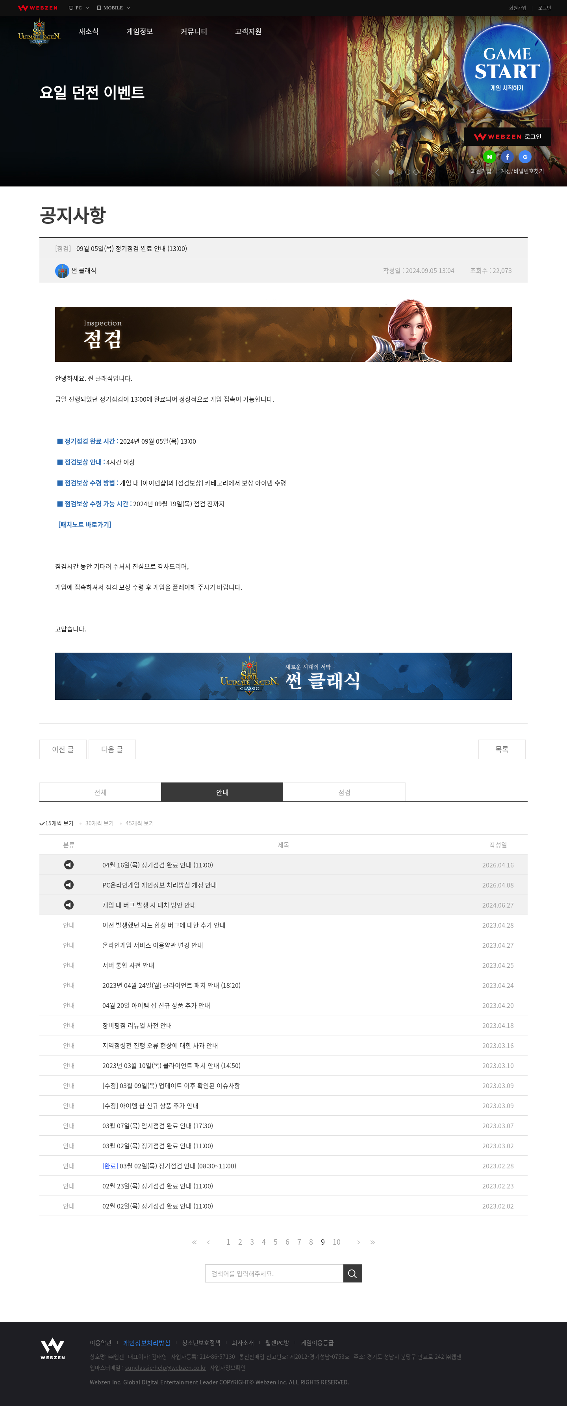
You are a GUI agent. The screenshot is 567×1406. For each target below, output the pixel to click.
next (430, 172)
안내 (222, 792)
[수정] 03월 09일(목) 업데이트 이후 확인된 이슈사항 (171, 1085)
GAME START (507, 68)
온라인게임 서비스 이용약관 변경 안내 (152, 945)
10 (337, 1241)
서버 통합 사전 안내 (128, 965)
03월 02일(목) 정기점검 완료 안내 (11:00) (157, 1145)
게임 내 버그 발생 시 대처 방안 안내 (149, 905)
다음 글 (112, 749)
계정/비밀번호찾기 (522, 171)
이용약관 (101, 1342)
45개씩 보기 (140, 823)
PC (79, 8)
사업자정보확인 (228, 1367)
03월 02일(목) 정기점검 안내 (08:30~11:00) (169, 1165)
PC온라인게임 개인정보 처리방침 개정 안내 (159, 884)
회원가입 (517, 7)
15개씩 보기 (59, 823)
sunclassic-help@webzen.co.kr (165, 1367)
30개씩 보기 (99, 823)
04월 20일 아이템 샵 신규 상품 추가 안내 (156, 1005)
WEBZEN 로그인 (507, 136)
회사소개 (243, 1342)
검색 (352, 1273)
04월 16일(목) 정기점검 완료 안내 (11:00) (157, 864)
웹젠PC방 (277, 1342)
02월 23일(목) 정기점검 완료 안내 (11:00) (157, 1185)
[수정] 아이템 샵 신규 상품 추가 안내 (150, 1105)
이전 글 (63, 749)
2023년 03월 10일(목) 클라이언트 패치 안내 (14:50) (171, 1065)
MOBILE (113, 8)
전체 (100, 792)
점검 (344, 792)
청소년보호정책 (201, 1342)
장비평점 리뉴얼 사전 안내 (137, 1025)
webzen (37, 8)
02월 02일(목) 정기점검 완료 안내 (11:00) (157, 1205)
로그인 (544, 7)
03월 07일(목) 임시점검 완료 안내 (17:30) (157, 1125)
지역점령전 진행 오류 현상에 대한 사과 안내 (160, 1045)
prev (377, 172)
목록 (502, 749)
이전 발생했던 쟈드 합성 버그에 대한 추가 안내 (164, 925)
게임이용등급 (317, 1342)
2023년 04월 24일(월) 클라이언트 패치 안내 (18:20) (171, 985)
